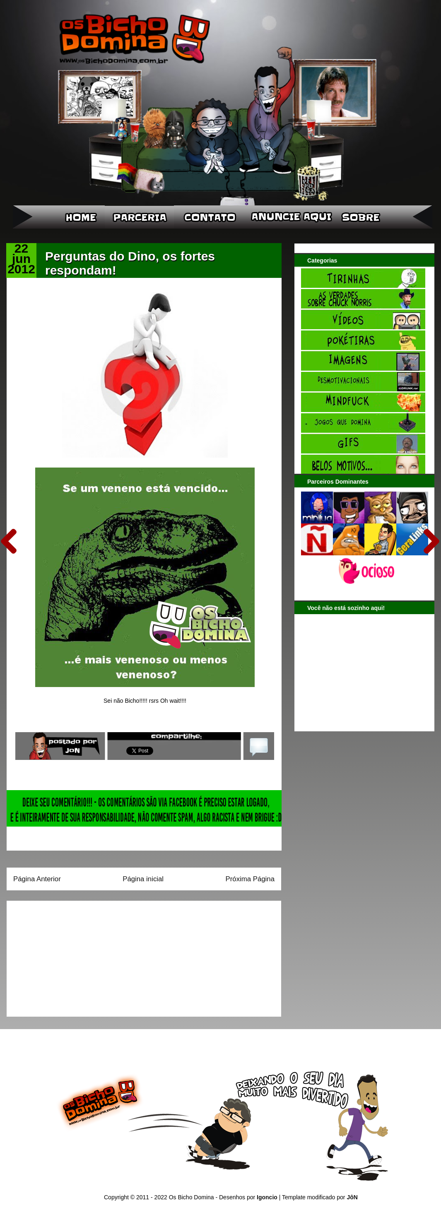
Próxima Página (250, 879)
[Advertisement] (65, 956)
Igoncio (267, 1197)
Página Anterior (37, 879)
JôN (352, 1197)
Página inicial (143, 879)
